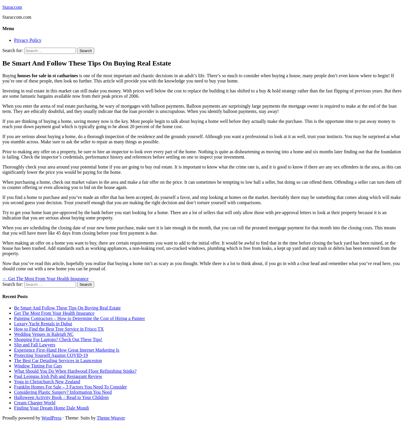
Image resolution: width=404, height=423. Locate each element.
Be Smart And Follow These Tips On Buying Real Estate (67, 307)
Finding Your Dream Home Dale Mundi (51, 407)
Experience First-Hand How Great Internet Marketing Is (66, 350)
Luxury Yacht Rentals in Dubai (43, 323)
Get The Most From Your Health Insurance (45, 278)
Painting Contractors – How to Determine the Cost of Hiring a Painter (79, 318)
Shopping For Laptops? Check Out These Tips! (58, 339)
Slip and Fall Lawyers (34, 344)
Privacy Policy (28, 40)
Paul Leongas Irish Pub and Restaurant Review (58, 376)
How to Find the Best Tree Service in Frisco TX (59, 328)
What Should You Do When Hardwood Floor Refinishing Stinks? (75, 371)
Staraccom (12, 7)
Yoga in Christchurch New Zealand (47, 381)
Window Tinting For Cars (38, 365)
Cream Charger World (34, 402)
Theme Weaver (111, 417)
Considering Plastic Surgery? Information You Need (63, 392)
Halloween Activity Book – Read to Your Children (61, 397)
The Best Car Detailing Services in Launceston (58, 360)
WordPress (51, 417)
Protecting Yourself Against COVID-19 (51, 355)
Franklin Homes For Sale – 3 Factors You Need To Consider (70, 386)
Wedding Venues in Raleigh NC (44, 334)
